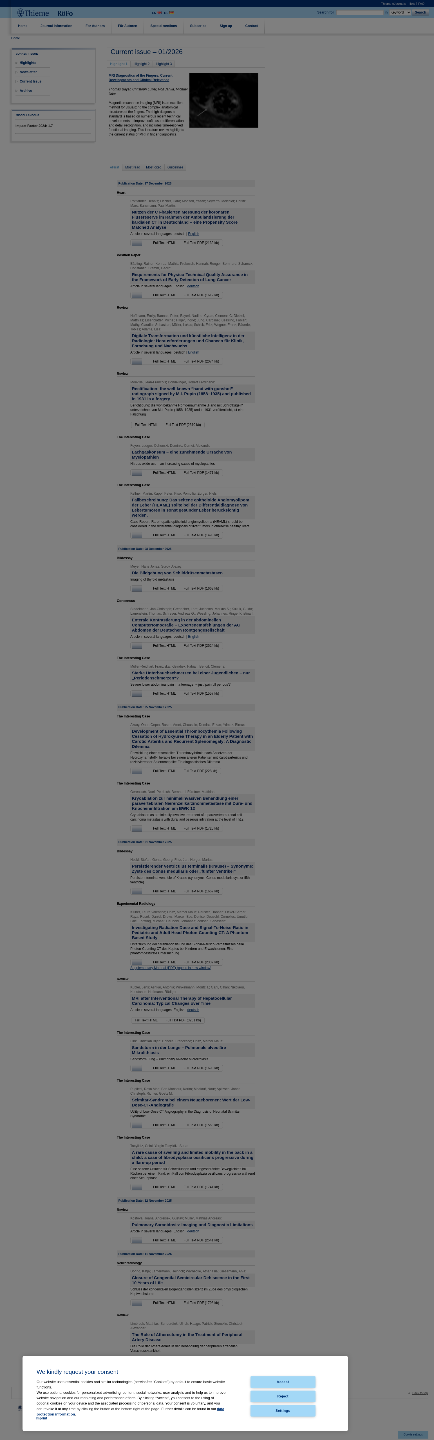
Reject (282, 1396)
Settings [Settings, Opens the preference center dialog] (283, 1410)
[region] (185, 1393)
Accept (283, 1382)
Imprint (41, 1418)
